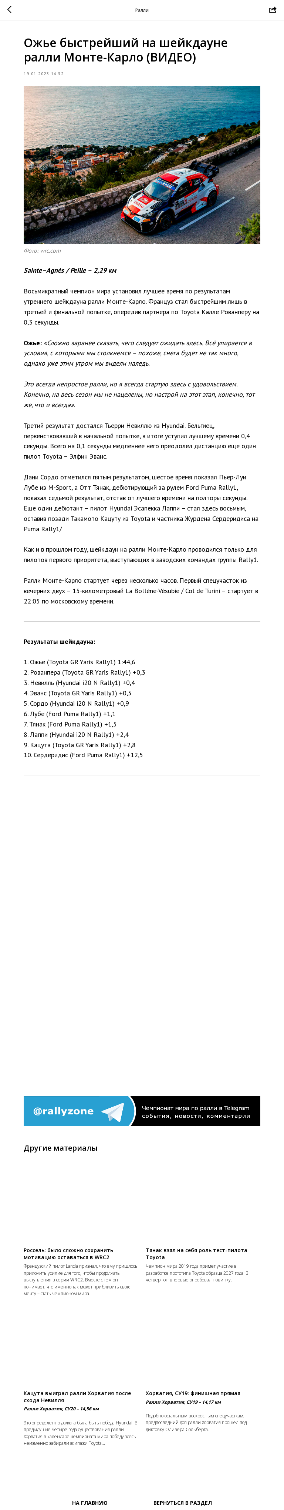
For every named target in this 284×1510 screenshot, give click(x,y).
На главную (90, 1502)
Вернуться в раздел (182, 1502)
